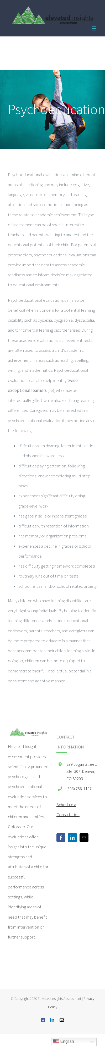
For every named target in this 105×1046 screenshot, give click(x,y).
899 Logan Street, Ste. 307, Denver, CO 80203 (81, 771)
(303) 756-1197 (79, 788)
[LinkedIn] (72, 837)
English (63, 1042)
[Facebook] (60, 837)
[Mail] (84, 837)
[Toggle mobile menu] (94, 28)
